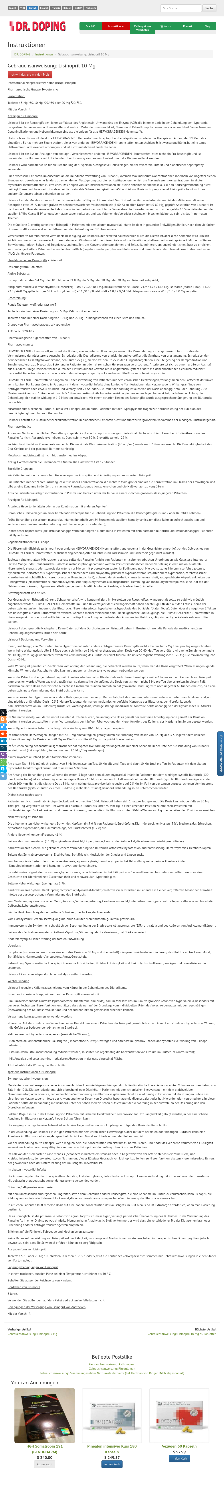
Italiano (67, 8)
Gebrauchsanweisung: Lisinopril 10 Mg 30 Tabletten (182, 1334)
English (12, 8)
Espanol (44, 8)
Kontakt (187, 26)
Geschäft (90, 26)
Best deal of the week (221, 753)
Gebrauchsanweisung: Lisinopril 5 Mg (32, 1334)
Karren (166, 26)
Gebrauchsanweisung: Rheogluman (112, 1369)
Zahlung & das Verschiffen (142, 27)
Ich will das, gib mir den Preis (30, 75)
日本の (78, 8)
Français (56, 8)
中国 (22, 8)
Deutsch (32, 8)
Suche (209, 8)
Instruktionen (116, 26)
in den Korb (112, 1464)
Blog (207, 26)
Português (91, 8)
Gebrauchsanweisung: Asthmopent (112, 1364)
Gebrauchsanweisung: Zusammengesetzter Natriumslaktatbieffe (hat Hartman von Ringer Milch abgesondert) (112, 1373)
